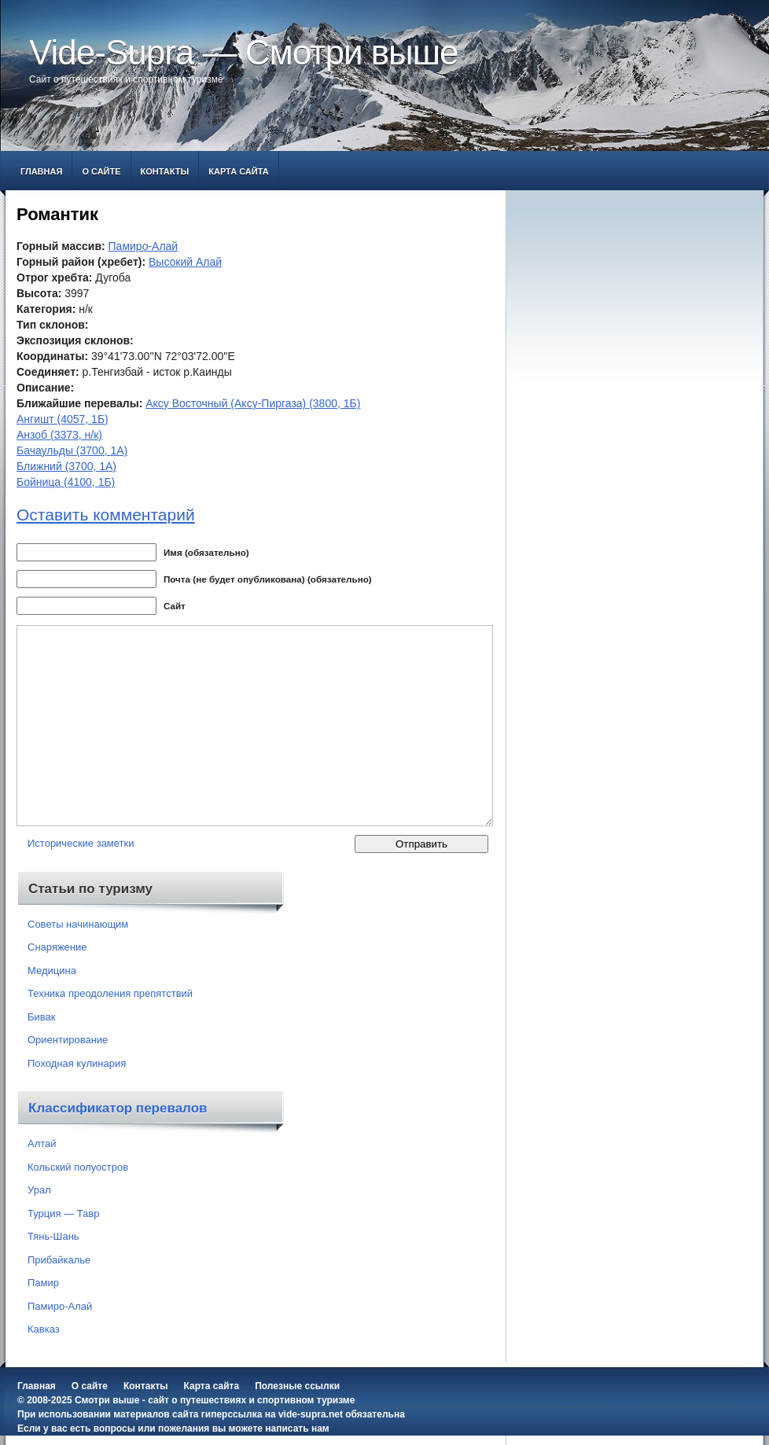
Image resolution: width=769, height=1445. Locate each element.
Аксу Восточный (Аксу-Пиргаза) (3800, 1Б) (252, 403)
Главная (41, 171)
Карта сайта (238, 171)
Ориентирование (68, 1040)
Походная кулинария (77, 1063)
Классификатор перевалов (118, 1108)
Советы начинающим (78, 924)
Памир (43, 1283)
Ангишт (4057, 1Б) (63, 419)
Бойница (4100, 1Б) (66, 482)
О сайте (101, 171)
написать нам (297, 1428)
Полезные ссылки (297, 1386)
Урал (39, 1190)
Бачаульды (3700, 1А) (72, 450)
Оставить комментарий (106, 515)
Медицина (52, 970)
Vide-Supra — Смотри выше (243, 52)
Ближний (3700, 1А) (66, 466)
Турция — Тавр (64, 1213)
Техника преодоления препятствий (110, 993)
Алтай (42, 1143)
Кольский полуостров (78, 1167)
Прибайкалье (59, 1260)
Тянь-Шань (53, 1236)
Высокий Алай (185, 262)
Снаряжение (57, 947)
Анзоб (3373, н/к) (59, 434)
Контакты (165, 171)
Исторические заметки (81, 843)
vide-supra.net (310, 1414)
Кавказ (44, 1329)
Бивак (41, 1017)
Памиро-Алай (143, 246)
